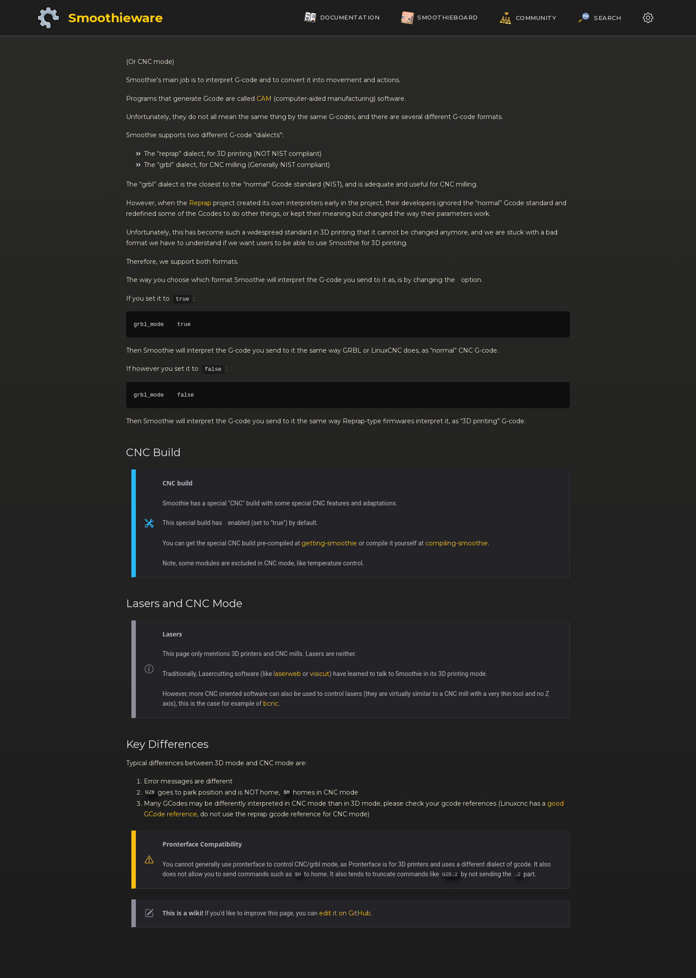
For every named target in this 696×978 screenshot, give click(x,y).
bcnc (270, 704)
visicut (319, 674)
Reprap (200, 203)
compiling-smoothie (456, 543)
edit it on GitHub (345, 913)
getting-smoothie (329, 543)
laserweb (287, 674)
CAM (264, 99)
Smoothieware (115, 17)
